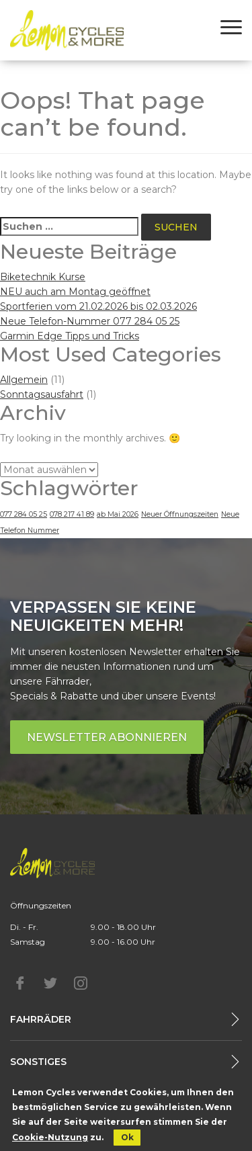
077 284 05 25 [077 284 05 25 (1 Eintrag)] (23, 514)
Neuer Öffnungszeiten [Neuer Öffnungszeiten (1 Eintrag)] (179, 514)
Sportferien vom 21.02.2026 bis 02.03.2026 (98, 306)
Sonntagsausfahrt (41, 394)
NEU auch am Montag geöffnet (75, 292)
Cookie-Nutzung (50, 1137)
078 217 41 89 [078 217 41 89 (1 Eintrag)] (72, 514)
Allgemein (24, 380)
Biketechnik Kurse (42, 277)
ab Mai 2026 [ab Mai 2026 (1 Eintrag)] (117, 514)
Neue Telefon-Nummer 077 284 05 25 (89, 321)
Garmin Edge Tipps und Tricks (69, 336)
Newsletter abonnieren (107, 737)
